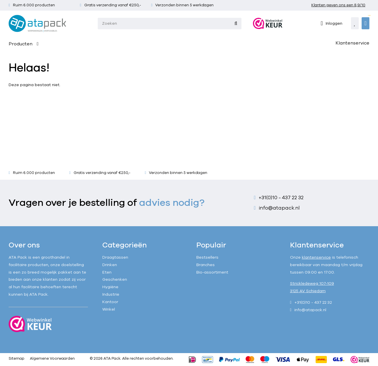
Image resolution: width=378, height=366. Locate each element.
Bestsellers (207, 257)
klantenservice (316, 257)
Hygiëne (110, 287)
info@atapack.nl (279, 208)
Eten (107, 272)
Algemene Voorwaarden (52, 358)
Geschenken (114, 279)
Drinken (109, 265)
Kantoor (110, 302)
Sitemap (16, 358)
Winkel (108, 309)
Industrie (110, 294)
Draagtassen (115, 257)
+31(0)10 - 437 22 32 (281, 197)
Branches (205, 265)
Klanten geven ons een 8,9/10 (338, 5)
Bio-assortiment (212, 272)
